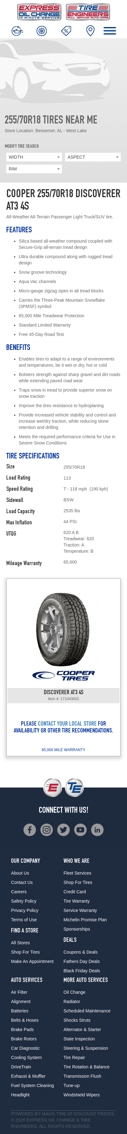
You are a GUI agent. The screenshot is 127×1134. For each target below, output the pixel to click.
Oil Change (74, 992)
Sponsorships (77, 929)
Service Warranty (80, 910)
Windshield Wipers (82, 1094)
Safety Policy (23, 901)
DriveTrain (21, 1066)
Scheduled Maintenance (87, 1010)
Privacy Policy (24, 910)
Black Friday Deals (82, 970)
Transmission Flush (82, 1076)
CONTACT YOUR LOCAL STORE (67, 724)
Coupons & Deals (81, 952)
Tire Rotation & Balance (86, 1066)
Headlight (20, 1094)
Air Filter (19, 992)
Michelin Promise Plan (85, 919)
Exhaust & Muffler (28, 1076)
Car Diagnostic (25, 1048)
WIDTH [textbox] (16, 157)
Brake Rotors (24, 1038)
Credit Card (75, 891)
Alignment (20, 1001)
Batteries (19, 1010)
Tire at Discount (76, 1113)
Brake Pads (22, 1029)
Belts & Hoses (24, 1020)
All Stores (20, 942)
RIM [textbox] (13, 168)
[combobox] (34, 157)
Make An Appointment (32, 961)
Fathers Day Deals (82, 961)
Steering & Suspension (86, 1048)
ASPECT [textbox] (76, 157)
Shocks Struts (77, 1020)
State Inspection (79, 1038)
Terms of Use (24, 919)
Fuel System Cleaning (32, 1085)
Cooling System (26, 1057)
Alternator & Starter (82, 1029)
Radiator (72, 1001)
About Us (20, 873)
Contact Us (22, 882)
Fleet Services (77, 873)
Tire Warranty (77, 901)
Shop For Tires (25, 952)
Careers (19, 891)
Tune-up (72, 1085)
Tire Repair (74, 1057)
